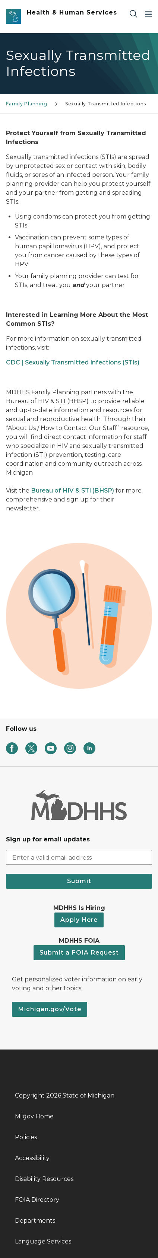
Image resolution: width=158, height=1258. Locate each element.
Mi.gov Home (34, 1116)
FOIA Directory (37, 1199)
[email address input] (79, 857)
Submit (79, 881)
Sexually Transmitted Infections (105, 103)
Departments (35, 1220)
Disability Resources (44, 1178)
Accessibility (32, 1158)
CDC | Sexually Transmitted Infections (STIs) (72, 362)
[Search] (133, 13)
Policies (26, 1137)
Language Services (43, 1241)
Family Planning (26, 103)
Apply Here (79, 919)
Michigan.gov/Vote (49, 1009)
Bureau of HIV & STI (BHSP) (72, 490)
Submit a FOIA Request (79, 952)
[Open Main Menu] (148, 13)
